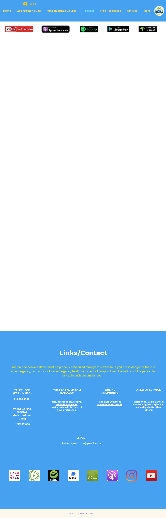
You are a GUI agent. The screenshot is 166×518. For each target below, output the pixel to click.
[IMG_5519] (34, 475)
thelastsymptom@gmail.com (81, 443)
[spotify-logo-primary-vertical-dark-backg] (53, 475)
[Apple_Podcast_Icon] (112, 475)
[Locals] (14, 475)
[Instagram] (131, 475)
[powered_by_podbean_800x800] (92, 475)
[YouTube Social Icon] (151, 475)
